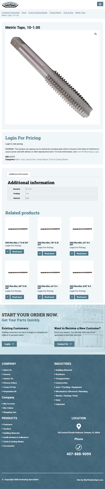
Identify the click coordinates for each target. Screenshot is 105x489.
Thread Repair (42, 159)
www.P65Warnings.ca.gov (88, 152)
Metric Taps (20, 159)
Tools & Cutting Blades (58, 159)
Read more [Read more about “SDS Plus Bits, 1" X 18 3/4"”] (17, 251)
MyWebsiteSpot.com (93, 480)
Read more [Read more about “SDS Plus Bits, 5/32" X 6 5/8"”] (81, 297)
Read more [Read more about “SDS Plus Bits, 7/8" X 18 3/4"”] (49, 253)
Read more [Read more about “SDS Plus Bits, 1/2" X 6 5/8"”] (81, 253)
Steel (27, 198)
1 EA (27, 194)
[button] (95, 34)
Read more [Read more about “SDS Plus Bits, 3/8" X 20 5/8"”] (17, 297)
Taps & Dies (31, 159)
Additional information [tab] (18, 174)
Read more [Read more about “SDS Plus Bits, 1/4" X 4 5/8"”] (49, 297)
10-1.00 (28, 189)
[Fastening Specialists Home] (10, 5)
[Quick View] (7, 251)
